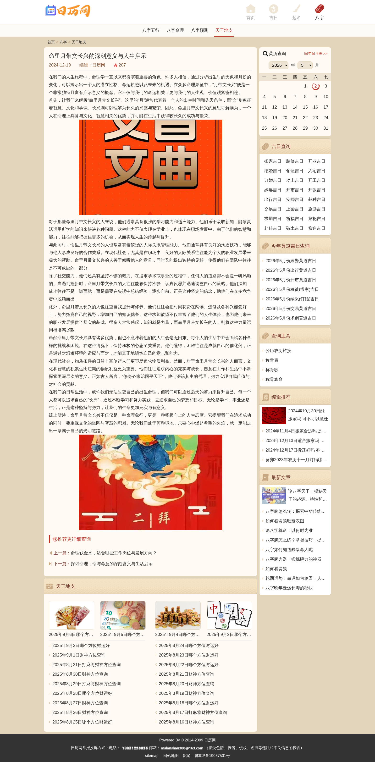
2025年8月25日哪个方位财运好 (82, 722)
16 (315, 107)
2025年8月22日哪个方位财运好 (189, 664)
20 (284, 117)
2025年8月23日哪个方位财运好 (189, 655)
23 (315, 117)
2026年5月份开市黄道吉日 (290, 279)
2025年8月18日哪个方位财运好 (189, 703)
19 (274, 117)
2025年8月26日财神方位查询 (80, 712)
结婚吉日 (272, 170)
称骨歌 (271, 369)
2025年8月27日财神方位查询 (80, 703)
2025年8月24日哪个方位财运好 (189, 645)
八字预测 (199, 30)
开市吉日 (294, 190)
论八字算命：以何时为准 (289, 530)
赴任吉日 (272, 228)
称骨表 (271, 360)
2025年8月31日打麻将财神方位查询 (86, 664)
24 (326, 117)
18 (264, 117)
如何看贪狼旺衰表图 (284, 521)
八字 (319, 17)
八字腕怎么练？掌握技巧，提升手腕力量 (296, 540)
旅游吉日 (316, 209)
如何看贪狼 (276, 568)
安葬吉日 (294, 199)
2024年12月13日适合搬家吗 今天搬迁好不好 (296, 440)
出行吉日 (272, 199)
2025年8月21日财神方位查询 (186, 674)
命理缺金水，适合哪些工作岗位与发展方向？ (114, 553)
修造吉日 (316, 228)
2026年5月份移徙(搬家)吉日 (292, 289)
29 (305, 128)
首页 (51, 42)
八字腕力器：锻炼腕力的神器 (293, 559)
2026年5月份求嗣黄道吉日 (290, 318)
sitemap (152, 756)
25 (264, 128)
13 (284, 107)
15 (305, 107)
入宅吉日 (316, 170)
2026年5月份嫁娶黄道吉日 (290, 260)
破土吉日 (294, 228)
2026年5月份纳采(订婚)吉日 (292, 299)
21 (295, 117)
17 (326, 107)
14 (295, 107)
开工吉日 (316, 180)
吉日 (273, 17)
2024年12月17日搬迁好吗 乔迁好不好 (296, 450)
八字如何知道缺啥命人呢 (289, 549)
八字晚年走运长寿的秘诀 (289, 587)
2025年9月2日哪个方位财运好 (81, 645)
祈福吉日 (294, 218)
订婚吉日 (272, 180)
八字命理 (175, 30)
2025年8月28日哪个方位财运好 (82, 693)
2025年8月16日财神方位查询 (186, 722)
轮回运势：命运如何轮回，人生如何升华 (296, 578)
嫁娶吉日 (272, 190)
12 (274, 107)
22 (305, 117)
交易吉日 (272, 209)
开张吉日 (316, 190)
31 (326, 128)
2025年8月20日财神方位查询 (186, 683)
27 (284, 128)
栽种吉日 (316, 199)
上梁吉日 (294, 209)
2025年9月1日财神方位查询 (78, 655)
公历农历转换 (278, 350)
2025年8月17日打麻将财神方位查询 (193, 712)
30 (315, 128)
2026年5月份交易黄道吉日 (290, 308)
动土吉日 (294, 180)
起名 (296, 17)
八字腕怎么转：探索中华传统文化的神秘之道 (296, 511)
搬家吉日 (272, 161)
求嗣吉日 (272, 218)
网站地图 (171, 756)
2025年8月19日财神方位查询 (186, 693)
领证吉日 (294, 170)
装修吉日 (294, 161)
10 (326, 96)
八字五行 (151, 30)
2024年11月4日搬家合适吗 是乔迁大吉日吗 (296, 431)
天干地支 (224, 30)
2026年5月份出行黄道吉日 (290, 270)
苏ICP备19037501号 (212, 756)
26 (274, 128)
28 (295, 128)
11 (264, 107)
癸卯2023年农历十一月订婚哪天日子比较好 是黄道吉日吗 (296, 459)
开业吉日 (316, 161)
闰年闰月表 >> (315, 53)
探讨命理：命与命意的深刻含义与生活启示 (112, 563)
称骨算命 (274, 379)
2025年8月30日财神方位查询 (80, 674)
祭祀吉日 (316, 218)
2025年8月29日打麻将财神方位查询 (86, 683)
